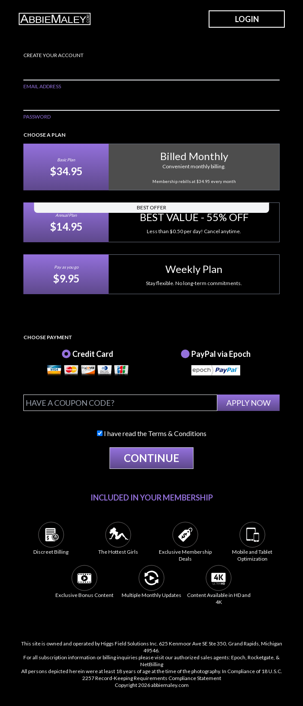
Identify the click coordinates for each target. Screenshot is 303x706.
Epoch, (239, 657)
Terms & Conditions (177, 433)
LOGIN (247, 19)
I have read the (151, 433)
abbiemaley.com (170, 685)
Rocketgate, (261, 657)
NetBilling (151, 664)
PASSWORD (37, 116)
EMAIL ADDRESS (42, 86)
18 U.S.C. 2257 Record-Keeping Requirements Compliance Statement (182, 674)
